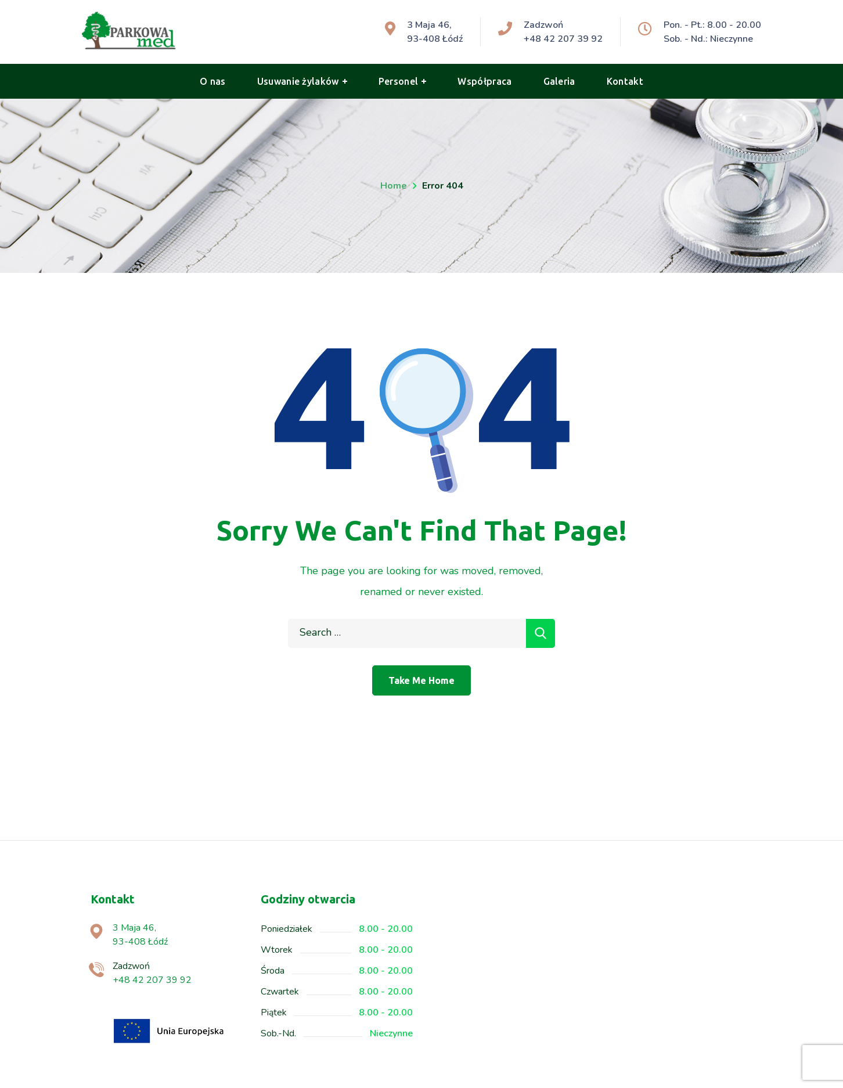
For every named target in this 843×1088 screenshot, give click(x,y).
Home (393, 185)
